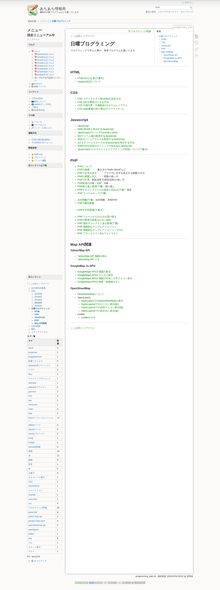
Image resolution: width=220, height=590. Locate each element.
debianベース (34, 425)
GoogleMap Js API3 (172, 58)
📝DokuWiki (37, 98)
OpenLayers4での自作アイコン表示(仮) (102, 307)
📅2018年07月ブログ (44, 75)
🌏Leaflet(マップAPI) (41, 104)
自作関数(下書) (86, 199)
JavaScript (39, 317)
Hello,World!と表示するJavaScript (96, 129)
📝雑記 (34, 107)
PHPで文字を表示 (87, 173)
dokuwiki (32, 383)
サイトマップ (187, 12)
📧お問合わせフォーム (41, 142)
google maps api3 (36, 521)
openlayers (33, 529)
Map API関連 (40, 323)
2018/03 (38, 300)
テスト (31, 551)
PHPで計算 (84, 179)
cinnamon (32, 404)
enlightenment (35, 357)
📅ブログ (35, 51)
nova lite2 (32, 499)
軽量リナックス (35, 361)
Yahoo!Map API (170, 55)
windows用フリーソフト (39, 365)
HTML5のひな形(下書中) (91, 78)
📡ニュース (36, 122)
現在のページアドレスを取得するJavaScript (101, 139)
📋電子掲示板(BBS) (40, 139)
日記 (33, 291)
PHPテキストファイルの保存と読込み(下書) (101, 189)
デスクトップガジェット (39, 378)
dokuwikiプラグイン (37, 387)
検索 (191, 7)
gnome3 (32, 391)
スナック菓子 (34, 547)
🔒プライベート (38, 157)
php (30, 538)
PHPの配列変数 (86, 203)
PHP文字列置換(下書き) (90, 210)
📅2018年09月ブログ (44, 69)
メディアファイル (39, 332)
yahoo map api (35, 516)
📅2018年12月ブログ (44, 60)
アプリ (31, 370)
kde (30, 400)
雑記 (33, 329)
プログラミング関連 (37, 508)
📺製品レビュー (38, 101)
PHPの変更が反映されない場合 (94, 219)
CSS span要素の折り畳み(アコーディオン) (100, 108)
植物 (30, 451)
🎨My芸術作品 (38, 110)
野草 (30, 464)
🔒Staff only (37, 154)
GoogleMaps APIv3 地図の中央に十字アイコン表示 (105, 278)
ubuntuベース (34, 429)
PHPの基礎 (84, 169)
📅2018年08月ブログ (44, 72)
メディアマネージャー (168, 12)
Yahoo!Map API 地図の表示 (92, 256)
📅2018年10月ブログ (44, 66)
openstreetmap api (37, 525)
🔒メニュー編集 (38, 160)
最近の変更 (151, 12)
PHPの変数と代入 (87, 176)
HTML (37, 311)
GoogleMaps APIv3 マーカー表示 (95, 275)
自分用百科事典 (38, 288)
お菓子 (31, 473)
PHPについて (85, 166)
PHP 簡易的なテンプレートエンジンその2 (100, 230)
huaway (32, 495)
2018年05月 (33, 486)
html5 (31, 348)
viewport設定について (89, 81)
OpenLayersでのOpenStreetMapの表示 (102, 300)
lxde (30, 413)
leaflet (31, 534)
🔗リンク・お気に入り (41, 128)
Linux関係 (35, 326)
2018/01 (38, 305)
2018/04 (38, 297)
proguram (32, 352)
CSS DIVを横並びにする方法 (93, 102)
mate (30, 409)
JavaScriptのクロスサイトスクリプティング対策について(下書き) (113, 149)
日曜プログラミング (61, 21)
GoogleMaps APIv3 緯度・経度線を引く (99, 281)
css (29, 503)
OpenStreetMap (170, 61)
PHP (36, 320)
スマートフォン (35, 490)
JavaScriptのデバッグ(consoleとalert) (98, 132)
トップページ (43, 21)
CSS (36, 314)
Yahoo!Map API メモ (88, 259)
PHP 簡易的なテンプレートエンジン (97, 226)
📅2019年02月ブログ (44, 54)
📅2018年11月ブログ (44, 63)
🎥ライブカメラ (38, 125)
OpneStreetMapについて (91, 294)
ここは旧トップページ (39, 283)
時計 (30, 374)
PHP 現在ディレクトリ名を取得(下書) (98, 223)
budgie (31, 442)
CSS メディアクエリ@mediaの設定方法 (99, 98)
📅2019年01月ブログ (44, 57)
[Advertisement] (44, 222)
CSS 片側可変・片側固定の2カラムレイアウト (103, 105)
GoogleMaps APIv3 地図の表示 (94, 271)
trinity (30, 438)
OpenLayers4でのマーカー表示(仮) (100, 304)
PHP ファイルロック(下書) (92, 193)
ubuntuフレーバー (36, 434)
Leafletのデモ (88, 317)
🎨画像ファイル (38, 86)
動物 (30, 460)
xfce (30, 396)
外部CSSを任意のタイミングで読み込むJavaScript (105, 145)
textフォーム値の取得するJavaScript (97, 136)
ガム (30, 542)
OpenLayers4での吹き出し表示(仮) (100, 310)
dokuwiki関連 (34, 447)
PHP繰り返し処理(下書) (90, 186)
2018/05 (38, 294)
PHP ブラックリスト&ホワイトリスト (98, 233)
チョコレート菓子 (36, 477)
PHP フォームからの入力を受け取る (97, 216)
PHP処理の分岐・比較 (90, 183)
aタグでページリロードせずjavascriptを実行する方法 (106, 142)
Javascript (166, 45)
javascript (32, 512)
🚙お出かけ (36, 83)
